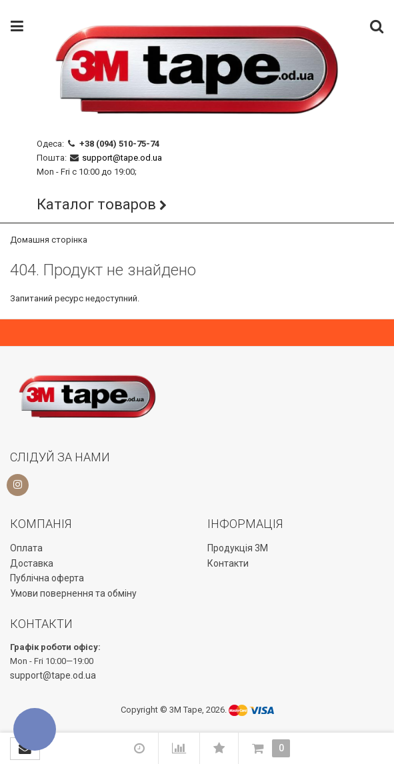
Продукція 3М (237, 548)
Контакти (228, 563)
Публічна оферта (47, 578)
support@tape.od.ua (122, 158)
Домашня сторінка (48, 240)
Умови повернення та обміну (73, 593)
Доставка (31, 563)
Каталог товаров (96, 204)
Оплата (26, 548)
